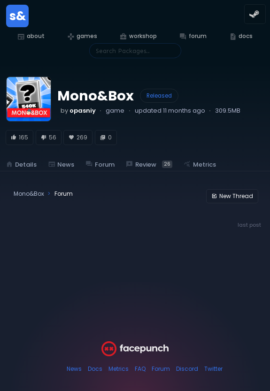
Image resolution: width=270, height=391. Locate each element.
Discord (187, 369)
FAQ (140, 369)
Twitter (213, 369)
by (78, 110)
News (74, 369)
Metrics (118, 369)
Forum (161, 369)
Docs (95, 369)
